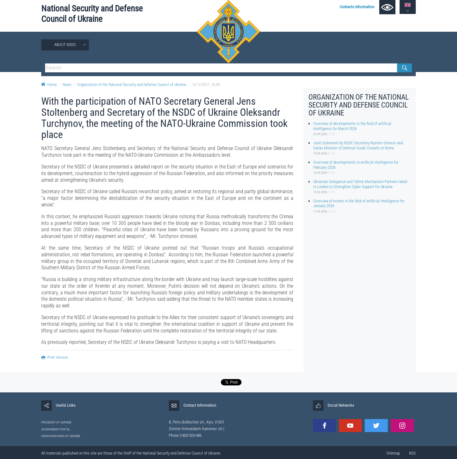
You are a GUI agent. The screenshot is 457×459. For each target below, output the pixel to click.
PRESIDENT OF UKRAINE (56, 422)
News (67, 84)
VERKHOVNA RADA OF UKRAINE (60, 436)
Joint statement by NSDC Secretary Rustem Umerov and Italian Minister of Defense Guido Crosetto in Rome (358, 145)
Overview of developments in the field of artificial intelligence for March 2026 (352, 126)
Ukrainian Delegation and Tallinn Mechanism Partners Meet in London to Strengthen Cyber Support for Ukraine (360, 184)
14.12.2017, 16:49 (206, 84)
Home (49, 84)
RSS (412, 453)
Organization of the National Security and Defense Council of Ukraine (131, 84)
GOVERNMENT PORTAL (55, 429)
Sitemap (393, 453)
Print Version (54, 357)
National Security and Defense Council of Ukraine (92, 13)
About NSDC (65, 44)
